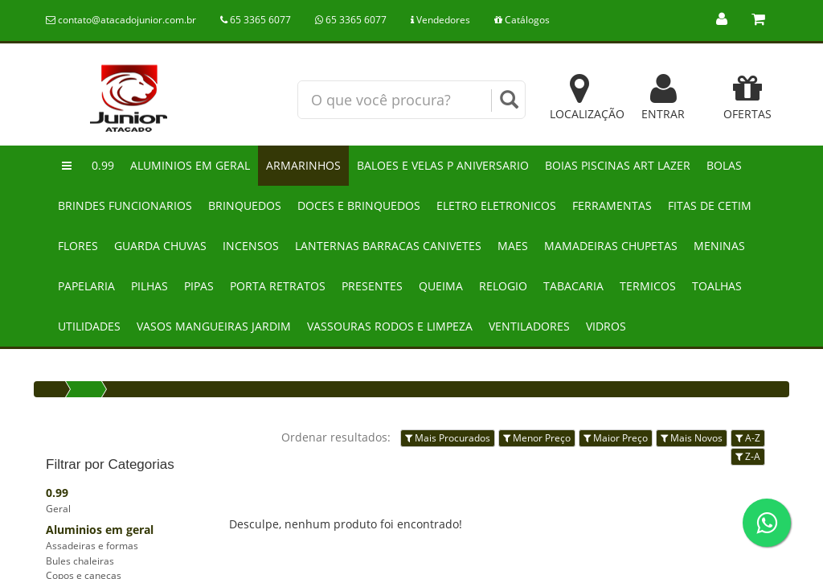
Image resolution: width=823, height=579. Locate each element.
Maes (512, 245)
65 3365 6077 (255, 20)
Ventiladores (529, 326)
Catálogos (522, 20)
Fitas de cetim (709, 205)
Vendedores (440, 20)
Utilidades (89, 326)
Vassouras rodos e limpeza (390, 326)
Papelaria (86, 286)
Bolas (724, 165)
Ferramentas (612, 205)
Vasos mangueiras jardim (214, 326)
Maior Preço (615, 438)
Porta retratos (278, 286)
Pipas (199, 286)
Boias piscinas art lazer (617, 165)
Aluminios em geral (190, 165)
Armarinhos (303, 165)
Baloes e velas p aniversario (443, 165)
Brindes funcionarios (125, 205)
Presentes (372, 286)
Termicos (648, 286)
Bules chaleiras (80, 561)
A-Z (747, 438)
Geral (58, 508)
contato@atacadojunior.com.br (121, 20)
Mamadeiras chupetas (611, 245)
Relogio (503, 286)
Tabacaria (573, 286)
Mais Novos (692, 438)
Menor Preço (537, 438)
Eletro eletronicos (496, 205)
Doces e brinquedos (358, 205)
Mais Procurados (447, 438)
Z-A (747, 456)
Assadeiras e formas (92, 545)
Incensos (251, 245)
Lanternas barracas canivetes (388, 245)
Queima (441, 286)
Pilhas (149, 286)
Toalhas (717, 286)
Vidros (606, 326)
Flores (78, 245)
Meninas (719, 245)
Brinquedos (244, 205)
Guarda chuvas (160, 245)
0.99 (103, 165)
